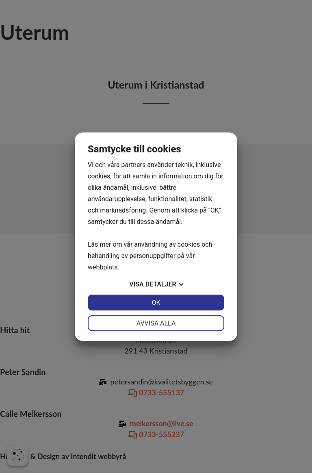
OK (156, 302)
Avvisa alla (156, 323)
